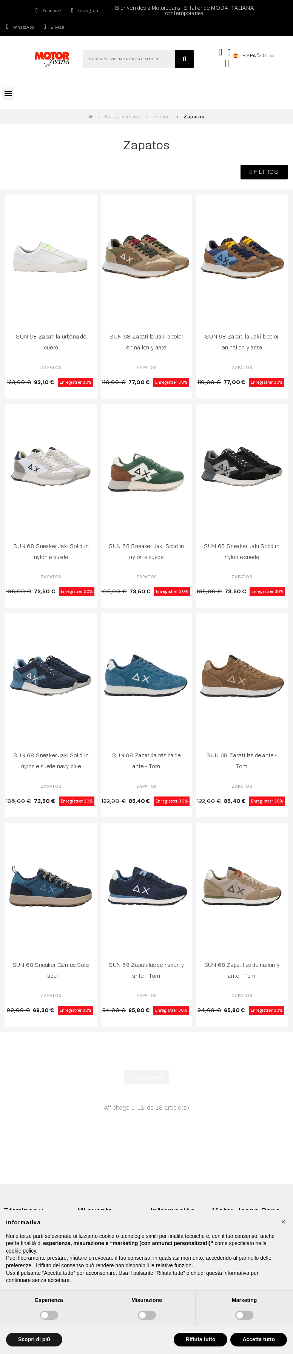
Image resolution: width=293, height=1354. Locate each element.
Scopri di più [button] (34, 1339)
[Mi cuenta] (229, 52)
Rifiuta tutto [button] (201, 1339)
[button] (264, 172)
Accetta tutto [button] (258, 1339)
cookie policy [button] (21, 1251)
